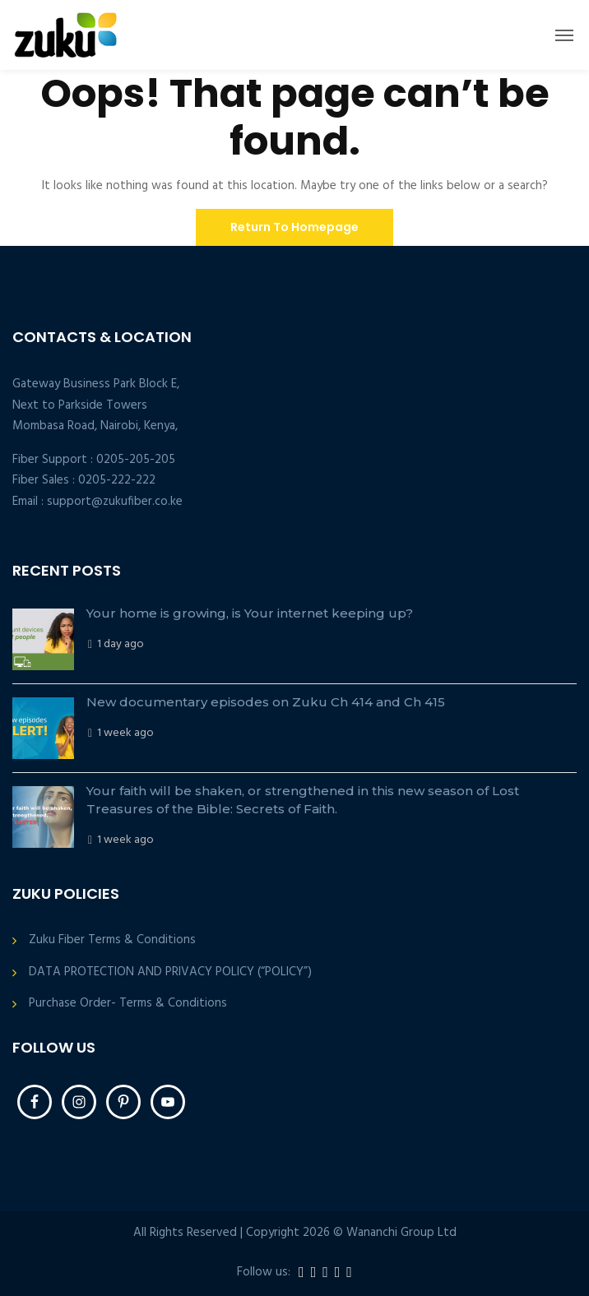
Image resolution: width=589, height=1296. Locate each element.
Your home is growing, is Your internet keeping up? (249, 613)
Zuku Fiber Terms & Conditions (112, 940)
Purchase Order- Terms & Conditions (128, 1003)
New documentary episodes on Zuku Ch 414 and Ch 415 (265, 702)
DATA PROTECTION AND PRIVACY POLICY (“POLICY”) (170, 972)
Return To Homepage (294, 227)
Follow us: (263, 1272)
